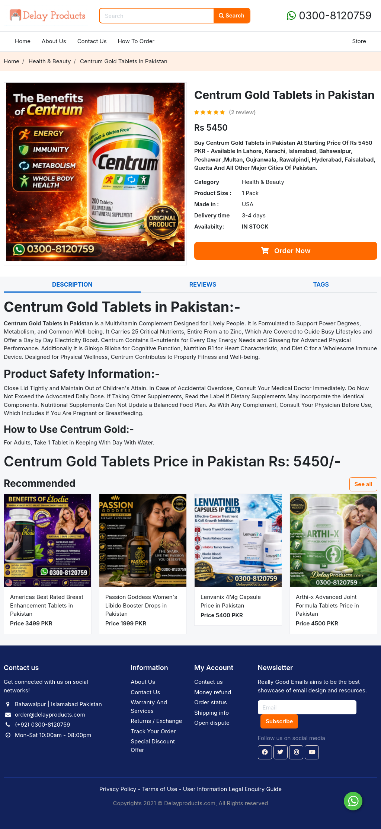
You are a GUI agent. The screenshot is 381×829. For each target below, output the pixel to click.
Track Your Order (153, 731)
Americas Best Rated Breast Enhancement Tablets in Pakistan (46, 605)
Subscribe (279, 721)
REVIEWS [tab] (203, 284)
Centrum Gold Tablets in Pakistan (251, 142)
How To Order (136, 41)
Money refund (212, 692)
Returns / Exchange (156, 720)
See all (363, 484)
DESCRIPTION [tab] (72, 284)
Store (359, 41)
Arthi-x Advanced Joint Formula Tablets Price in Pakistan (327, 605)
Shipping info (211, 712)
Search (231, 15)
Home (23, 41)
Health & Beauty (263, 181)
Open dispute (212, 722)
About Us (54, 41)
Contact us (208, 681)
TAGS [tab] (321, 284)
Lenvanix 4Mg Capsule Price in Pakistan (231, 601)
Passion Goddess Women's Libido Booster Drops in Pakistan (141, 605)
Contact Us (92, 41)
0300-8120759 (329, 15)
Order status (210, 702)
